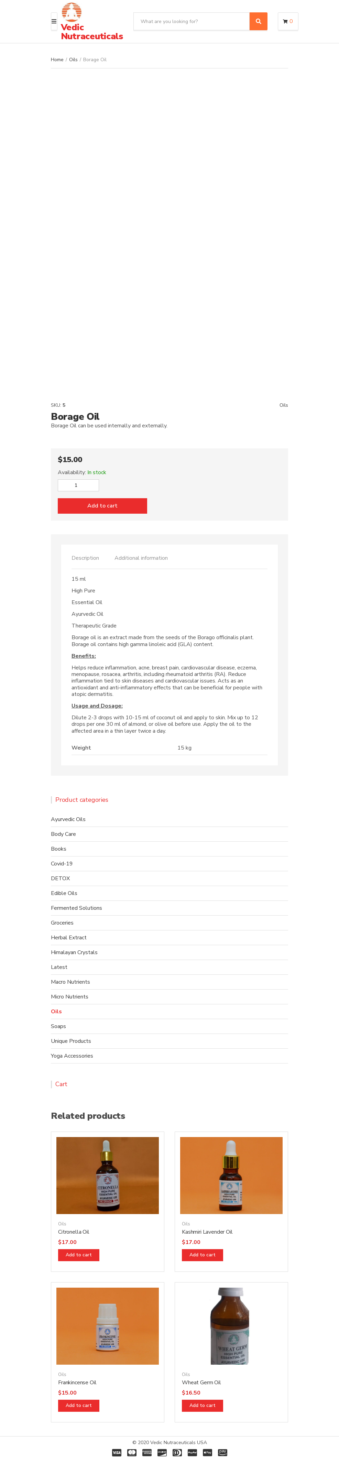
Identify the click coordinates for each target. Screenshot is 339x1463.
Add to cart (102, 506)
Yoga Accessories (72, 1056)
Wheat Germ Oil (201, 1382)
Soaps (58, 1026)
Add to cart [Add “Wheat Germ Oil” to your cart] (202, 1405)
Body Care (63, 834)
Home (57, 59)
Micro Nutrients (69, 997)
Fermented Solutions (76, 908)
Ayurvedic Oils (68, 819)
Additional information (141, 558)
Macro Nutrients (70, 982)
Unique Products (71, 1041)
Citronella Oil (73, 1232)
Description (85, 558)
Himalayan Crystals (74, 952)
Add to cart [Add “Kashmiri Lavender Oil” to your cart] (202, 1255)
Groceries (62, 923)
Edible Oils (64, 893)
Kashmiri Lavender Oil (207, 1232)
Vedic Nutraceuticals (92, 31)
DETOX (60, 878)
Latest (59, 967)
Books (58, 849)
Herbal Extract (69, 937)
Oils (73, 59)
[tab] (85, 558)
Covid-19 (62, 863)
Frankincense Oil (77, 1382)
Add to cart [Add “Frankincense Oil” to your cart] (79, 1405)
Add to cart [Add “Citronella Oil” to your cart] (79, 1255)
